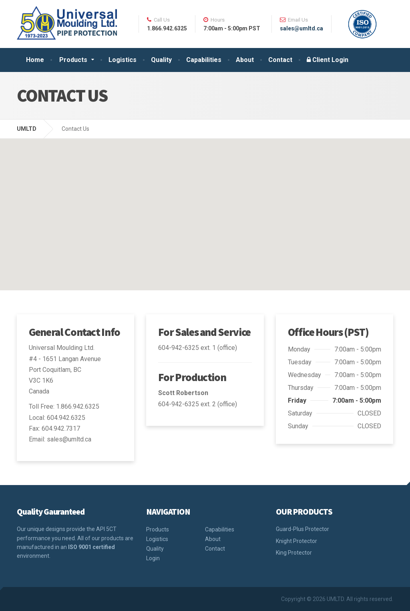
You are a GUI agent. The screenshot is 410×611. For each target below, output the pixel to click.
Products (73, 60)
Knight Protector (296, 541)
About (245, 60)
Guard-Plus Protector (302, 529)
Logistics (123, 60)
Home (35, 60)
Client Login (327, 60)
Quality (161, 60)
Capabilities (203, 60)
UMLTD (26, 129)
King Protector (294, 552)
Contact (280, 60)
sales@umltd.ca (301, 28)
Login (153, 558)
